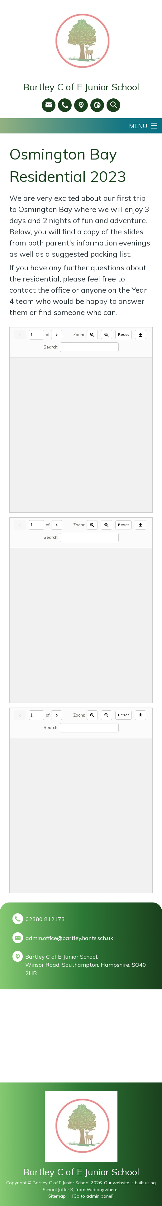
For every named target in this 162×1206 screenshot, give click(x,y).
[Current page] (36, 335)
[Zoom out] (106, 335)
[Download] (140, 335)
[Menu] (143, 125)
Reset (123, 334)
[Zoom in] (92, 335)
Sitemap (57, 1196)
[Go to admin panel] (93, 1196)
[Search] (89, 347)
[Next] (56, 335)
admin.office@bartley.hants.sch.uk (69, 937)
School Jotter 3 (58, 1189)
